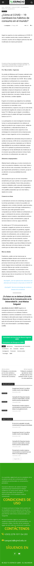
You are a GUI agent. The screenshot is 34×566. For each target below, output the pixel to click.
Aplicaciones (10, 346)
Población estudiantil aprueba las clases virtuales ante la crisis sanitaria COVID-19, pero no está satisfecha (25, 374)
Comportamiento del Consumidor (22, 346)
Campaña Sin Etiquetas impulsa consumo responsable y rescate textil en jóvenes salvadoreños (21, 398)
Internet (22, 348)
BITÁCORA (8, 7)
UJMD (11, 353)
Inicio (3, 7)
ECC (11, 348)
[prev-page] (3, 414)
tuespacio (7, 25)
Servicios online (21, 351)
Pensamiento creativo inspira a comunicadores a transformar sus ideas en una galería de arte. (21, 407)
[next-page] (5, 414)
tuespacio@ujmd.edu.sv (15, 540)
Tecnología (5, 353)
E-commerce (5, 348)
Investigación (5, 351)
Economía (16, 348)
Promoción (13, 351)
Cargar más (17, 459)
